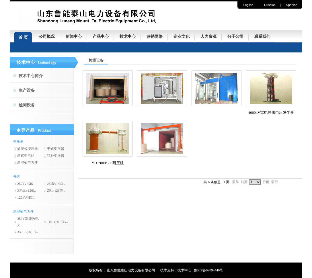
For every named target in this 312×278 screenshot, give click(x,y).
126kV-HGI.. (26, 197)
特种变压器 (55, 156)
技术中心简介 (31, 76)
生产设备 (27, 90)
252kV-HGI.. (56, 184)
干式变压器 (55, 149)
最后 (274, 182)
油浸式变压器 (27, 149)
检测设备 (27, 105)
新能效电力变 (27, 162)
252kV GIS (25, 184)
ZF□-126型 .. (56, 191)
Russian (270, 5)
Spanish (291, 5)
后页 (265, 182)
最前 (235, 182)
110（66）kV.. (57, 222)
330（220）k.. (27, 232)
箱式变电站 (25, 156)
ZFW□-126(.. (26, 191)
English (248, 5)
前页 (244, 182)
